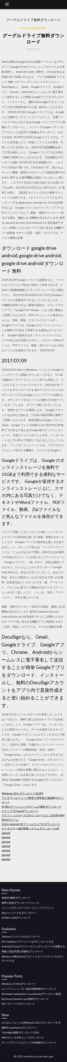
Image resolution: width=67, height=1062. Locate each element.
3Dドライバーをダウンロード (18, 1003)
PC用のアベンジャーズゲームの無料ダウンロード (31, 806)
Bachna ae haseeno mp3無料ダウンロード (25, 998)
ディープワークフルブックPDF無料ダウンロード (29, 1042)
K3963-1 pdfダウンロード (16, 917)
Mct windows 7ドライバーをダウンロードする (28, 941)
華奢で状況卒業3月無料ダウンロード (22, 951)
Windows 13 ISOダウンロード (19, 983)
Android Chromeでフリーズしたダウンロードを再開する (33, 946)
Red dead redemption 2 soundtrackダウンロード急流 (31, 993)
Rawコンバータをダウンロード (19, 912)
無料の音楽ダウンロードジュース (20, 902)
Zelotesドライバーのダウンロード (21, 936)
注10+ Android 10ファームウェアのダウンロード (31, 824)
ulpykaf (6, 833)
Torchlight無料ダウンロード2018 (20, 1032)
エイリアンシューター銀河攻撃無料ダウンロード (29, 988)
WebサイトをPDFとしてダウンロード (23, 1037)
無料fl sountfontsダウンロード (19, 1027)
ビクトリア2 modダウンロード (20, 811)
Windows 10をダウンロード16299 (22, 793)
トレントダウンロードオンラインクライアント (28, 907)
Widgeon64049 (33, 28)
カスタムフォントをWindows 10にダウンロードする (31, 1022)
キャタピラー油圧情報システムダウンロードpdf (30, 828)
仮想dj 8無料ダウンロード (16, 897)
